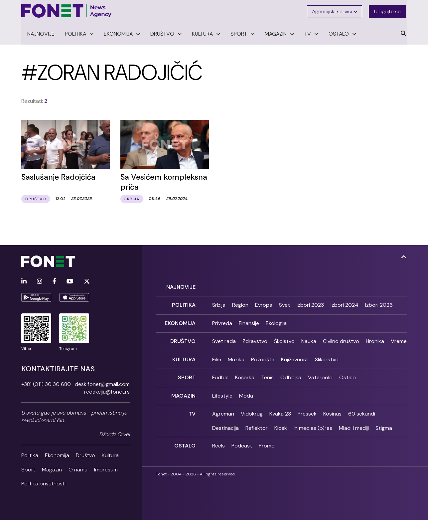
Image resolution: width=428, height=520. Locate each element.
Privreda (222, 321)
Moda (246, 392)
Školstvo (284, 339)
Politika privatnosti (43, 482)
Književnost (294, 357)
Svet (284, 303)
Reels (218, 442)
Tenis (267, 374)
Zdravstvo (254, 339)
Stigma (383, 424)
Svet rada (224, 339)
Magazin (52, 468)
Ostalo (347, 374)
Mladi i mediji (354, 424)
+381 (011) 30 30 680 (46, 383)
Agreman (223, 410)
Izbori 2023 (310, 303)
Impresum (106, 468)
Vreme (399, 339)
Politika (29, 454)
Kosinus (332, 410)
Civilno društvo (341, 339)
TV (192, 410)
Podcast (241, 442)
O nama (78, 468)
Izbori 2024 (344, 303)
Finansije (249, 321)
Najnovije (181, 285)
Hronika (375, 339)
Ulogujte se (388, 10)
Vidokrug (252, 410)
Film (216, 357)
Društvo (85, 454)
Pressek (307, 410)
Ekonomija (57, 454)
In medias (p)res (313, 424)
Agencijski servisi (335, 10)
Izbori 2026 (379, 303)
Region (240, 303)
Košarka (244, 374)
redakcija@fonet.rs (107, 391)
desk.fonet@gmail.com (102, 383)
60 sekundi (361, 410)
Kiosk (280, 424)
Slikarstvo (327, 357)
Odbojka (290, 374)
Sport (28, 468)
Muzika (236, 357)
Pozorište (262, 357)
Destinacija (225, 424)
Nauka (308, 339)
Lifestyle (222, 392)
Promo (267, 442)
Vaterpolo (320, 374)
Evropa (263, 303)
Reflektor (256, 424)
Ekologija (276, 321)
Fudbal (220, 374)
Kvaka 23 (280, 410)
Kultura (110, 454)
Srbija (218, 303)
